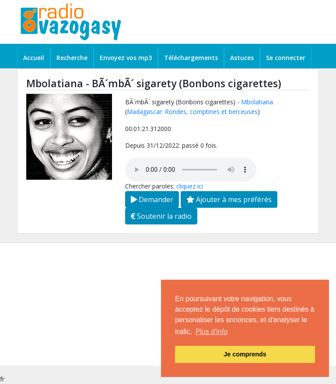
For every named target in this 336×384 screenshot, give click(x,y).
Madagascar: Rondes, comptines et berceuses (192, 111)
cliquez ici (189, 186)
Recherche (72, 57)
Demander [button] (152, 199)
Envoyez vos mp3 (126, 57)
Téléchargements (191, 57)
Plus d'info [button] (212, 331)
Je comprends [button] (245, 354)
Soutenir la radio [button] (161, 216)
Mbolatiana (257, 102)
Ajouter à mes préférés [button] (229, 199)
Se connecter (285, 57)
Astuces (242, 57)
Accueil (33, 57)
